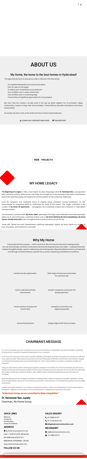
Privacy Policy (8, 421)
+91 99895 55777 (53, 417)
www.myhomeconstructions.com (15, 444)
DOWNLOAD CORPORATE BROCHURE (34, 120)
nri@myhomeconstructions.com (58, 432)
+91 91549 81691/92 (54, 421)
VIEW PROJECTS (43, 159)
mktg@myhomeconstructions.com (60, 424)
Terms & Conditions (10, 423)
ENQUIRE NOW (59, 120)
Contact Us (7, 419)
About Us (7, 417)
